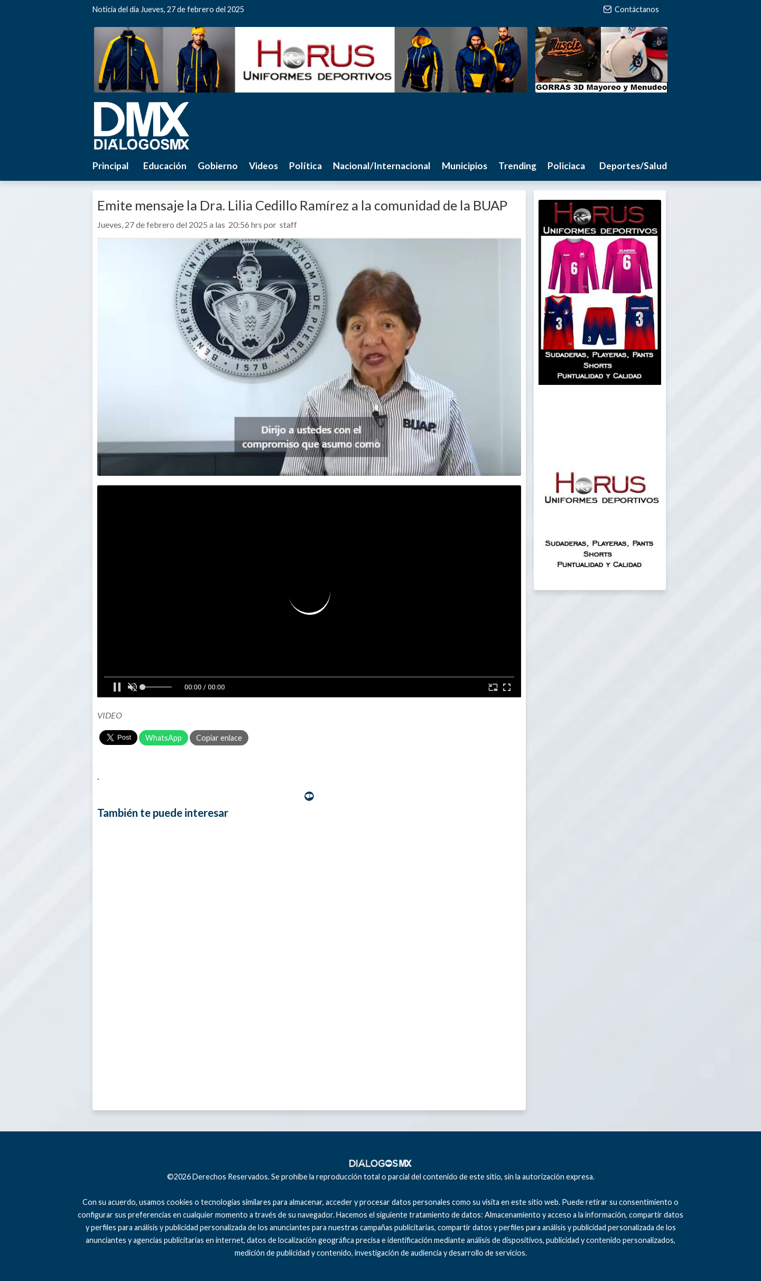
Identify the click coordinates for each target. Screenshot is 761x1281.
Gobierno (218, 165)
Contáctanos (631, 9)
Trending (517, 165)
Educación (165, 165)
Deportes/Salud (633, 165)
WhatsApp (163, 737)
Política (305, 165)
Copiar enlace (219, 737)
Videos (263, 165)
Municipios (464, 165)
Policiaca (566, 165)
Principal (110, 165)
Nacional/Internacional (382, 165)
